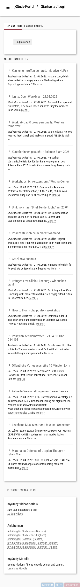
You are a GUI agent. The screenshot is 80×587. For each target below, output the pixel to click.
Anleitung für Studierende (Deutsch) (26, 531)
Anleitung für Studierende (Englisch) (26, 535)
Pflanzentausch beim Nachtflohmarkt (34, 233)
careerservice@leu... (19, 412)
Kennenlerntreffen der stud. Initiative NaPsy (38, 71)
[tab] (8, 8)
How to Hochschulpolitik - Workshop (34, 310)
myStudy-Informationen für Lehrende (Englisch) (32, 546)
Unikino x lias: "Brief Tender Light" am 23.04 (38, 207)
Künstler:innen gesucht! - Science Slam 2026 (38, 152)
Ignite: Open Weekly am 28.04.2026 (32, 96)
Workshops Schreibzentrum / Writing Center (38, 181)
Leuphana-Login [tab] (13, 26)
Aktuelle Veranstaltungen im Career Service (38, 391)
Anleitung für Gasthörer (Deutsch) (25, 539)
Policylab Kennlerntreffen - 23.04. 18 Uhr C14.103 (36, 338)
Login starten (23, 41)
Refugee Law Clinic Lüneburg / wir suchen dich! (37, 282)
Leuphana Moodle (17, 568)
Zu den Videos (15, 513)
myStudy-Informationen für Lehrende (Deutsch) (32, 542)
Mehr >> (37, 84)
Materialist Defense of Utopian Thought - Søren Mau (36, 452)
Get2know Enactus (22, 259)
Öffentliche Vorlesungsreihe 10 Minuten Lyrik (39, 365)
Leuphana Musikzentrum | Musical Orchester (39, 425)
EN (61, 585)
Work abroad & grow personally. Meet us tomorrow (36, 124)
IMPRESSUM (47, 585)
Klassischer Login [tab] (33, 26)
